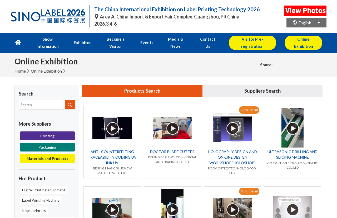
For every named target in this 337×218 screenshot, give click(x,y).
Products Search (142, 83)
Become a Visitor (110, 38)
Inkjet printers (34, 202)
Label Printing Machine (41, 192)
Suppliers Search (262, 83)
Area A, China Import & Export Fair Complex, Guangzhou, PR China (166, 17)
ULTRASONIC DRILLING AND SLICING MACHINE (292, 147)
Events (139, 38)
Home (20, 62)
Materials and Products (47, 150)
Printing (47, 128)
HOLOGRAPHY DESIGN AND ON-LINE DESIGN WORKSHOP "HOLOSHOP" (232, 150)
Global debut (249, 103)
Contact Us (197, 38)
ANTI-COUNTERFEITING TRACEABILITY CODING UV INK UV (112, 150)
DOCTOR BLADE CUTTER (172, 144)
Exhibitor (78, 38)
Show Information (45, 38)
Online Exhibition (46, 62)
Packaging (47, 139)
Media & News (166, 38)
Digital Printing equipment (43, 182)
